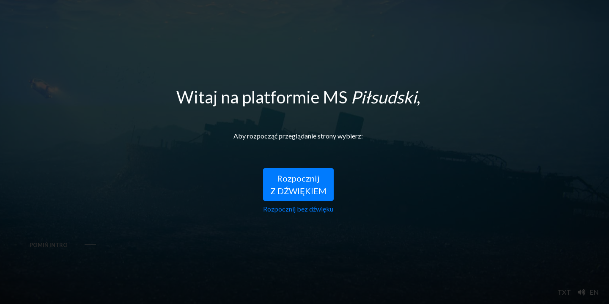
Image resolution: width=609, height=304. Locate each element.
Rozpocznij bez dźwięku (298, 209)
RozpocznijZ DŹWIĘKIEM (298, 184)
